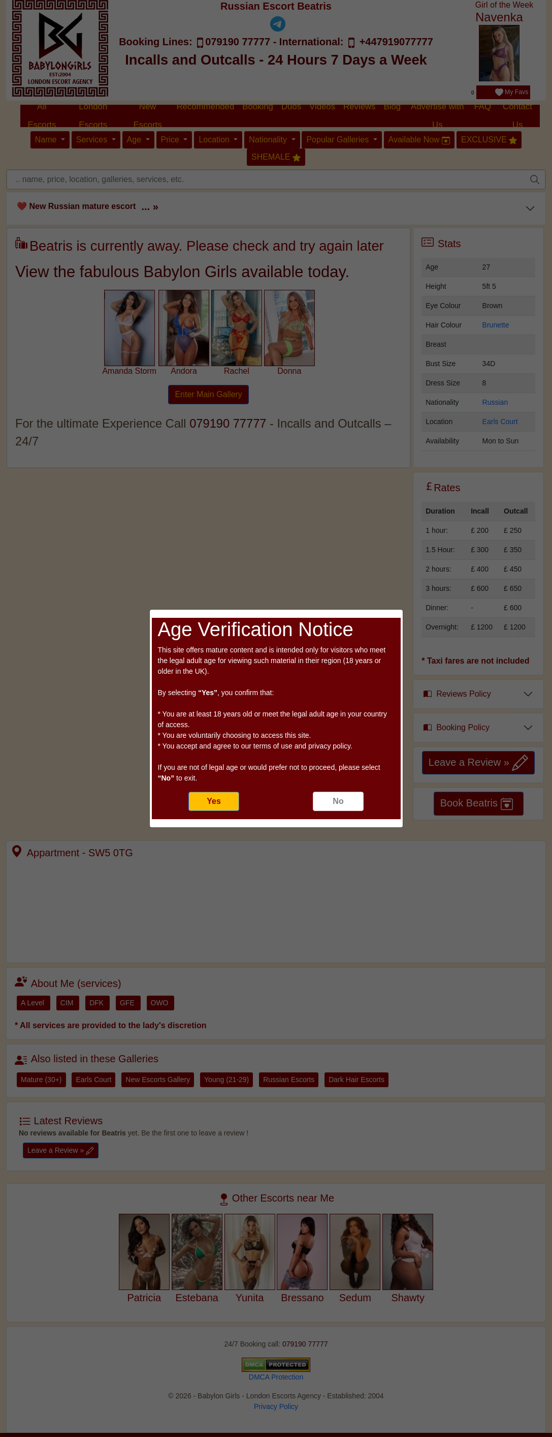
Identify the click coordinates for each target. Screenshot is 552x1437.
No (338, 801)
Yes (214, 801)
